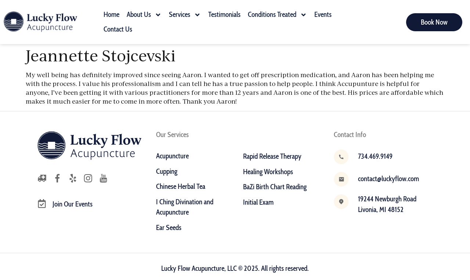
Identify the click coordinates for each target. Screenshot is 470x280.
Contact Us (118, 29)
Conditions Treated (277, 15)
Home (111, 14)
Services (185, 15)
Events (323, 14)
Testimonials (224, 14)
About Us (144, 15)
